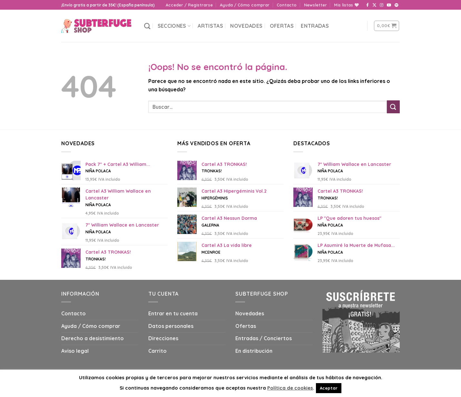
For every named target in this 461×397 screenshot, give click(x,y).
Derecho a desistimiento (92, 338)
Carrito (157, 351)
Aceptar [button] (329, 388)
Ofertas (282, 26)
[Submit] (393, 106)
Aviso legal (75, 351)
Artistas (210, 26)
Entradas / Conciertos (263, 338)
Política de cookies (290, 388)
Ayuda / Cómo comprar (245, 4)
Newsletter (315, 4)
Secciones (174, 26)
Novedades (246, 26)
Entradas (315, 26)
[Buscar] (147, 26)
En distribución (253, 351)
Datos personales (170, 326)
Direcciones (163, 338)
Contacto (287, 4)
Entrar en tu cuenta (173, 313)
